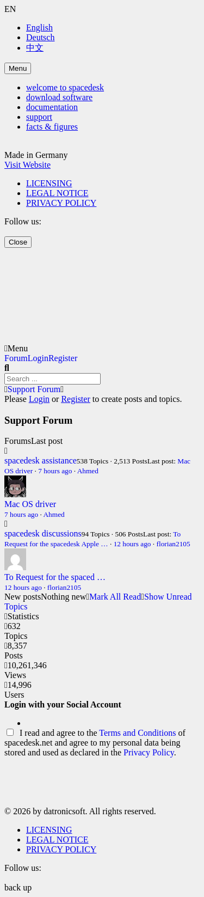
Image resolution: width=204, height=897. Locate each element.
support (39, 116)
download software (59, 97)
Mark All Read (115, 596)
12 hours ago (132, 544)
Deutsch (40, 37)
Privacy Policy (148, 752)
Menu (18, 68)
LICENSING (49, 183)
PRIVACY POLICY (61, 203)
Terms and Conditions (137, 732)
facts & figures (52, 126)
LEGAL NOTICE (57, 193)
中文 (35, 47)
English (39, 27)
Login (38, 358)
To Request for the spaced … (55, 577)
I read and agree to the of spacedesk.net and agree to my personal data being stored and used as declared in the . (95, 742)
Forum (16, 358)
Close (18, 242)
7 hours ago (55, 471)
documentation (52, 107)
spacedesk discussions (43, 533)
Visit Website (27, 164)
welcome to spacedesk (65, 87)
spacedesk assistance (40, 460)
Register (62, 358)
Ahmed (87, 471)
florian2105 (173, 544)
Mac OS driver (30, 504)
